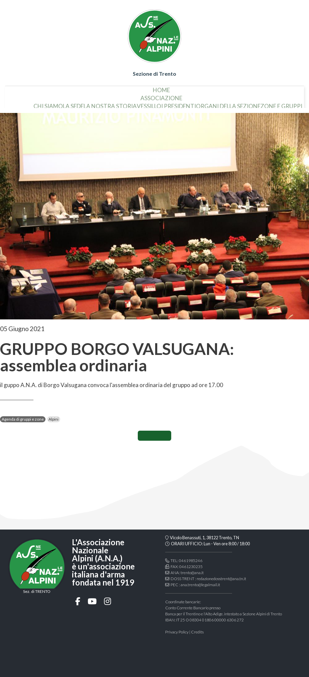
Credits (197, 631)
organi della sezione (228, 103)
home (161, 87)
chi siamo (48, 103)
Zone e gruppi (281, 103)
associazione (161, 95)
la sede (73, 103)
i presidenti (178, 103)
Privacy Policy (177, 631)
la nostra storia (110, 103)
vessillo (149, 103)
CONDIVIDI (154, 436)
